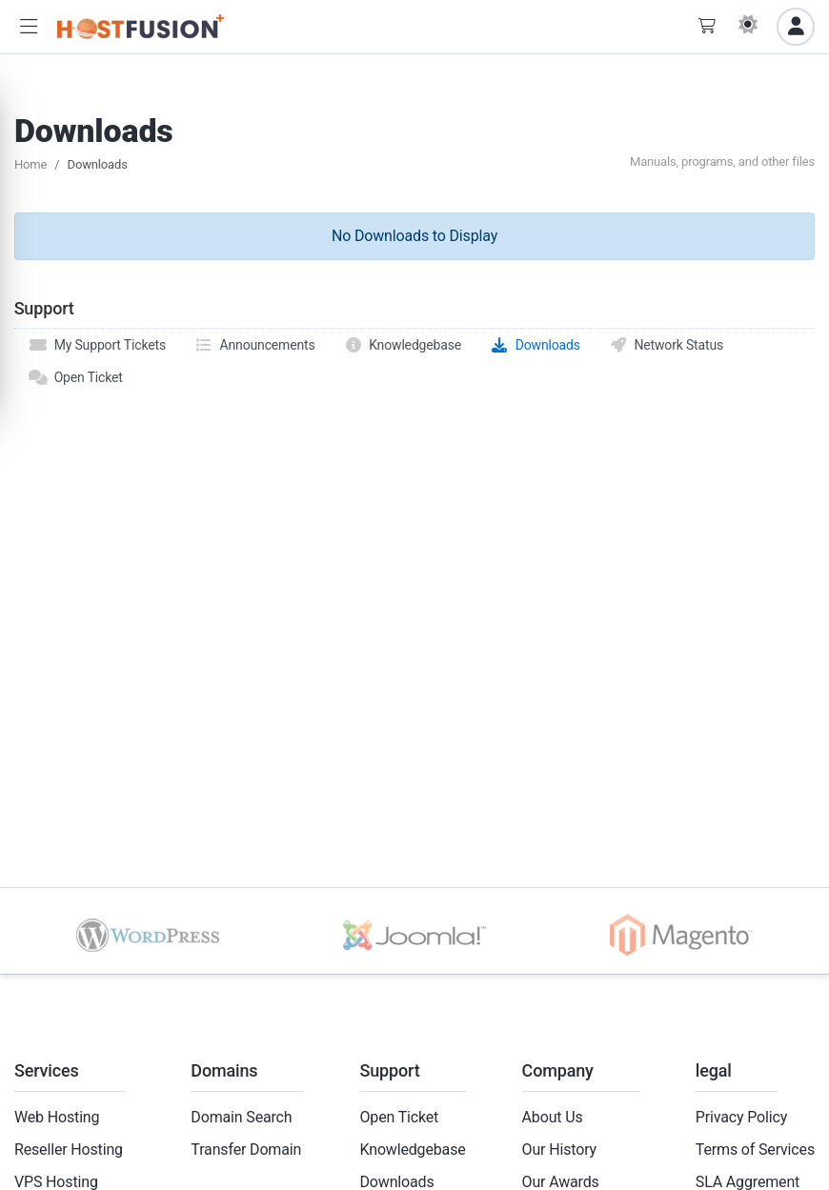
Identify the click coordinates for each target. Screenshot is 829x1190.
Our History (559, 1149)
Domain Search (241, 1117)
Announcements (254, 344)
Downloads (535, 344)
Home (30, 164)
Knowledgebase (403, 344)
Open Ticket (76, 377)
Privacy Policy (741, 1117)
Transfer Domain (246, 1149)
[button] (28, 27)
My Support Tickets (97, 344)
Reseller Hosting (68, 1149)
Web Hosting (56, 1117)
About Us (552, 1117)
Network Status (666, 344)
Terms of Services (755, 1149)
